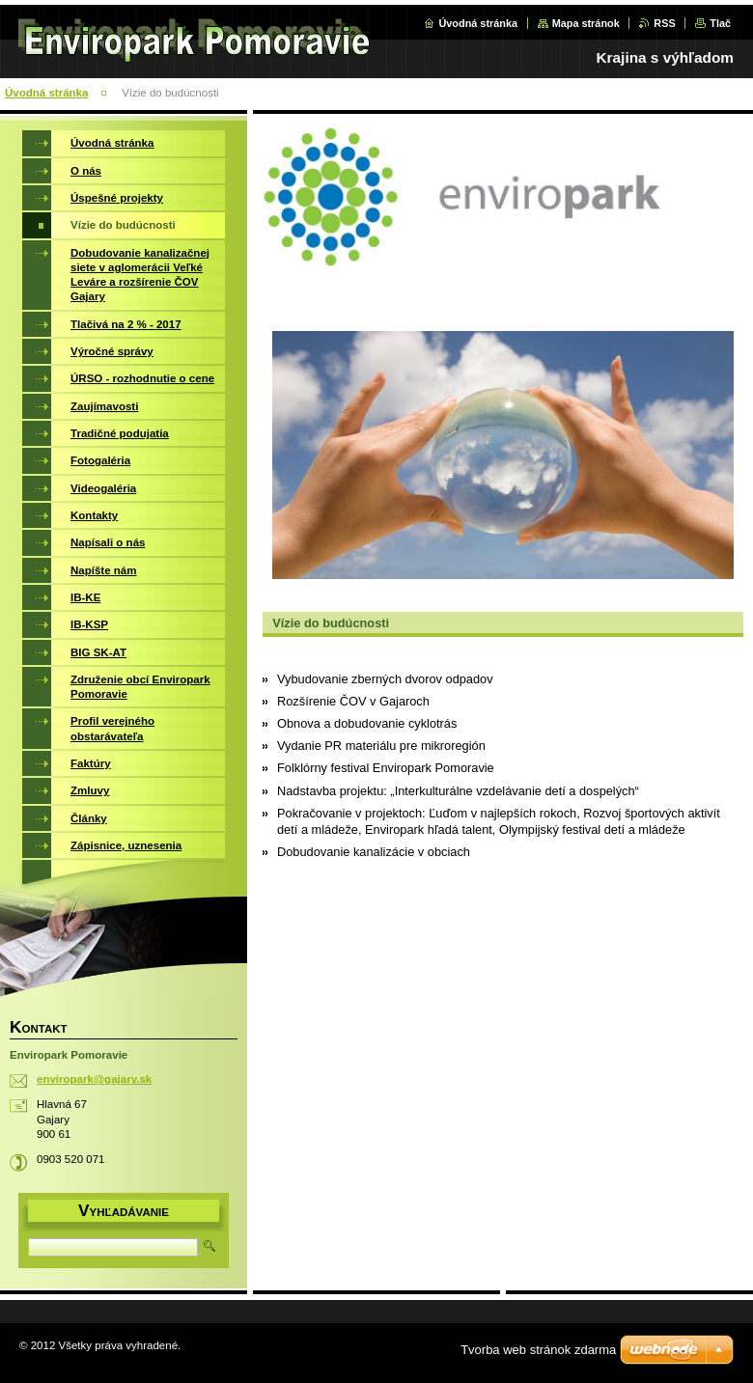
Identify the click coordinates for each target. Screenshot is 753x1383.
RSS (664, 23)
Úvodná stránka (477, 23)
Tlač (720, 23)
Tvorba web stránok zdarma (538, 1349)
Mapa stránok (586, 23)
